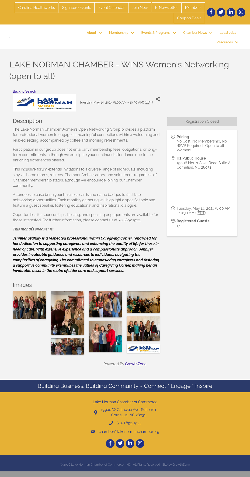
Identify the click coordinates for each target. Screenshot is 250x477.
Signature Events (76, 7)
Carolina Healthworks (36, 7)
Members (193, 7)
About (91, 35)
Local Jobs (228, 35)
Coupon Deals (189, 18)
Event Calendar (111, 7)
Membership (118, 35)
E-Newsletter (166, 7)
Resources (225, 45)
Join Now (140, 7)
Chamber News (195, 35)
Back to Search (24, 97)
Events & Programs (155, 35)
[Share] (158, 104)
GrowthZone (136, 369)
